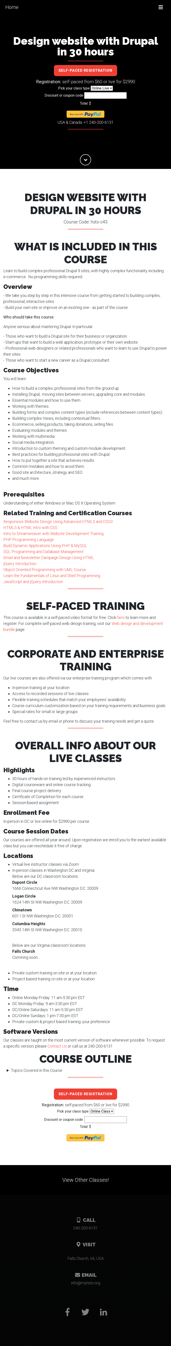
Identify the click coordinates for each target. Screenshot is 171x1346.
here (121, 617)
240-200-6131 (85, 1228)
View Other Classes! (85, 1180)
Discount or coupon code (64, 95)
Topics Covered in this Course (36, 1070)
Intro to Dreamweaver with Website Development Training (53, 533)
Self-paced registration (85, 70)
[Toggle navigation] (161, 7)
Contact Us (57, 1046)
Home (11, 7)
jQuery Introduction (19, 563)
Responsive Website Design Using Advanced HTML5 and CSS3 (58, 521)
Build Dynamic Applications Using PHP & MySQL (45, 545)
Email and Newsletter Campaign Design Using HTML (48, 557)
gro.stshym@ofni (85, 1283)
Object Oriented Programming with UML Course (44, 569)
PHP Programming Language (28, 539)
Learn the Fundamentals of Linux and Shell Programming (51, 575)
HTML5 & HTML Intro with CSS (30, 527)
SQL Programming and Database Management (43, 551)
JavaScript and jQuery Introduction (33, 581)
